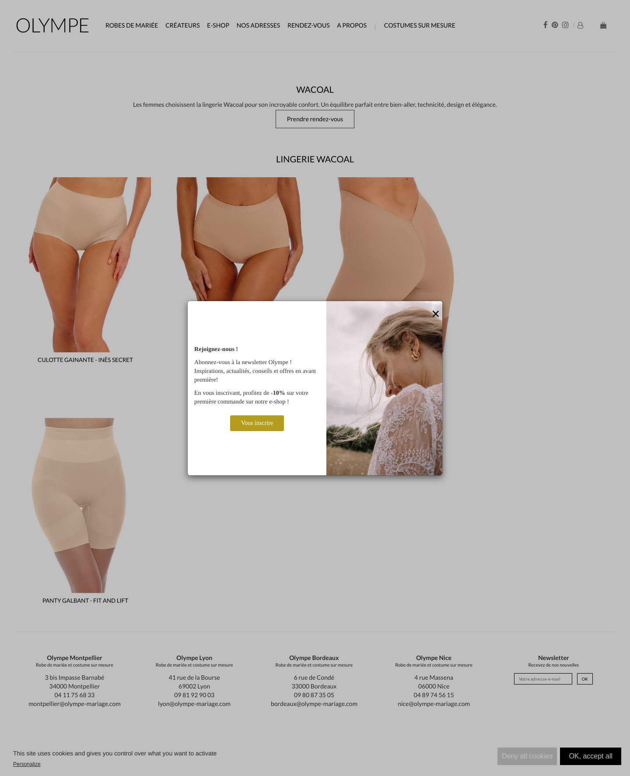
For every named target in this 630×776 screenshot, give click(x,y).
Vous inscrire (257, 423)
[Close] (435, 314)
